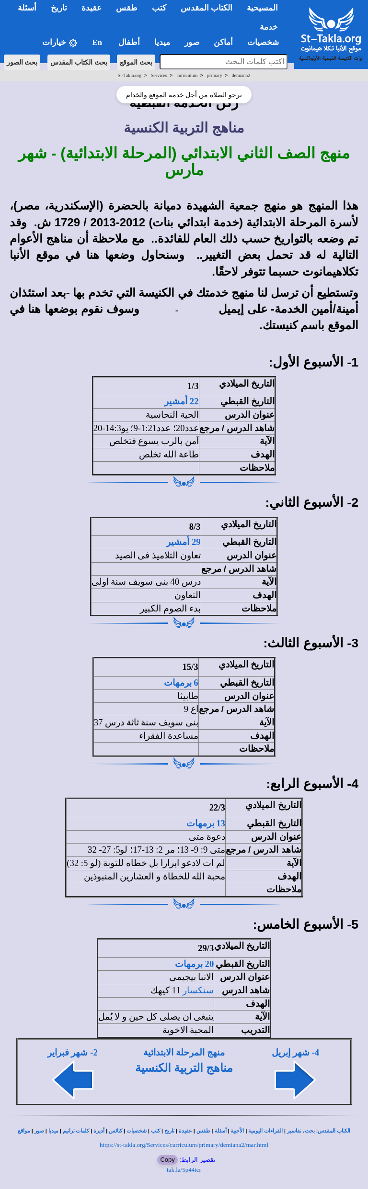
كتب (155, 1130)
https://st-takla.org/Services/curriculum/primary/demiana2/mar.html (184, 1144)
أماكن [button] (223, 42)
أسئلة (221, 1130)
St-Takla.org (129, 75)
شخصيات (136, 1130)
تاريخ (169, 1130)
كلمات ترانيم (76, 1130)
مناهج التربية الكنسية (184, 1068)
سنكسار (198, 990)
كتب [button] (159, 7)
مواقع (24, 1130)
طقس (203, 1130)
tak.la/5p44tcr (184, 1169)
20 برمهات (194, 964)
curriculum (186, 75)
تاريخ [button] (59, 7)
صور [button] (191, 42)
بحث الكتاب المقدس (78, 62)
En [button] (98, 42)
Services (159, 75)
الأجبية (237, 1130)
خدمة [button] (269, 27)
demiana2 (240, 75)
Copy (167, 1159)
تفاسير (294, 1130)
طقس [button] (127, 7)
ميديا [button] (162, 42)
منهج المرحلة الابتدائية (183, 1052)
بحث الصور (22, 62)
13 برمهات (205, 823)
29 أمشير (183, 542)
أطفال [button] (129, 42)
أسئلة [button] (27, 7)
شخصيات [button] (266, 42)
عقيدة (185, 1130)
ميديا (53, 1130)
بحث (310, 1130)
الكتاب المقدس (334, 1130)
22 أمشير (181, 401)
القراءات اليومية (265, 1130)
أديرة (98, 1130)
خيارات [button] (60, 43)
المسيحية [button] (262, 7)
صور (39, 1130)
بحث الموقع (136, 62)
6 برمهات (181, 683)
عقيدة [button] (91, 7)
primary (214, 75)
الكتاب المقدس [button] (206, 7)
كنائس (115, 1130)
